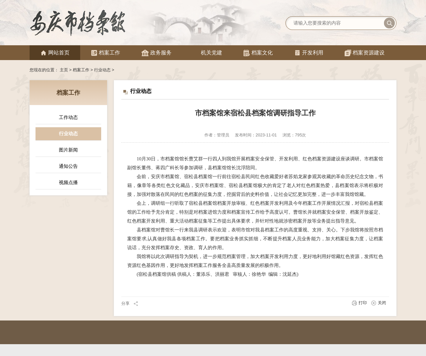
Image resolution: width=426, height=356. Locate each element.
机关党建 (207, 53)
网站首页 (55, 53)
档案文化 (258, 53)
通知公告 (68, 166)
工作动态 (68, 117)
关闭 (378, 302)
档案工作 (105, 53)
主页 (64, 69)
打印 (359, 302)
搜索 (389, 23)
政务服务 (156, 53)
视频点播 (68, 182)
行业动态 (102, 69)
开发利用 (308, 53)
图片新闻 (68, 149)
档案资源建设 (365, 53)
